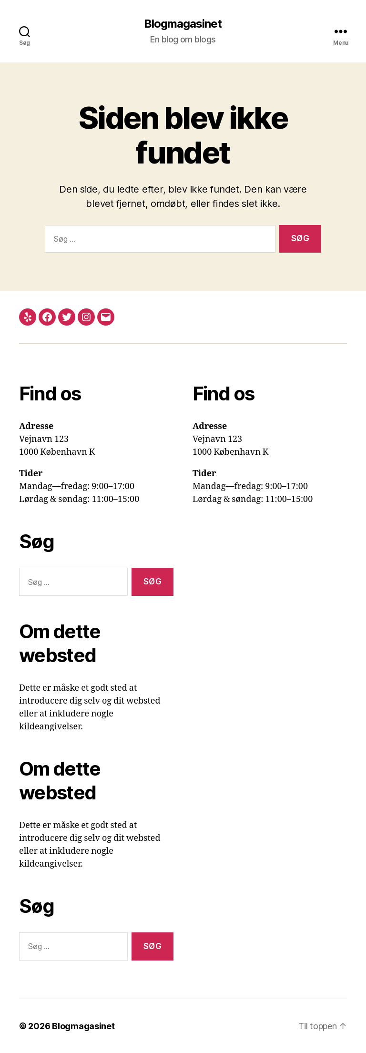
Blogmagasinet (183, 24)
